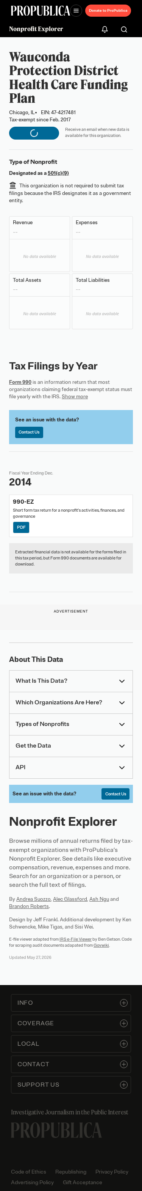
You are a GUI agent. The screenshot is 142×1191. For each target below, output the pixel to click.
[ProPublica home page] (56, 1130)
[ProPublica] (40, 11)
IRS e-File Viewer (75, 939)
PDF (21, 527)
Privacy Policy (111, 1172)
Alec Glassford (70, 899)
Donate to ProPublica (108, 10)
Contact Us (29, 432)
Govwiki (101, 945)
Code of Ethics (28, 1172)
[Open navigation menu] (76, 11)
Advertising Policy (32, 1182)
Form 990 (20, 382)
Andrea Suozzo (33, 899)
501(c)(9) (58, 173)
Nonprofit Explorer (36, 29)
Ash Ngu (99, 899)
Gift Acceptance (82, 1182)
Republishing (70, 1172)
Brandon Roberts (29, 906)
